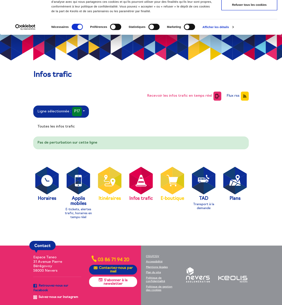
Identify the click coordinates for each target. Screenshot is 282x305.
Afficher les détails (215, 58)
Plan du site (153, 272)
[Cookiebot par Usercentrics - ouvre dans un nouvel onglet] (25, 58)
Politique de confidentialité (155, 280)
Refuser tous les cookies (249, 36)
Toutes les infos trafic (56, 126)
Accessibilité (154, 261)
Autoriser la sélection (249, 23)
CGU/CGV (152, 256)
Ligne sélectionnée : (59, 112)
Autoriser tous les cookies (249, 10)
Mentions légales (157, 267)
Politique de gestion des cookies (159, 288)
